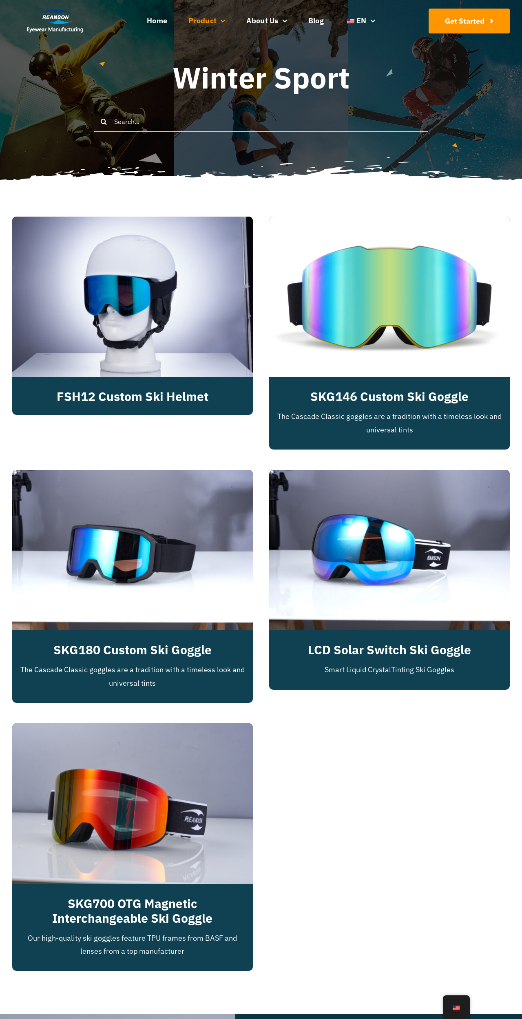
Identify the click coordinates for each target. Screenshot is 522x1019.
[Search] (104, 121)
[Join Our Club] (469, 21)
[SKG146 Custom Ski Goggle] (389, 223)
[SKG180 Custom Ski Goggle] (132, 476)
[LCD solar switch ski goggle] (389, 476)
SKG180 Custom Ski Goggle (132, 650)
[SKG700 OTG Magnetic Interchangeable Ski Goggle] (132, 729)
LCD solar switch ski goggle (389, 650)
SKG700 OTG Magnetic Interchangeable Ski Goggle (132, 910)
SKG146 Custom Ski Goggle (389, 396)
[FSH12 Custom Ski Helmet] (132, 223)
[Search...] (261, 121)
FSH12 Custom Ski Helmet (132, 396)
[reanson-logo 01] (54, 12)
